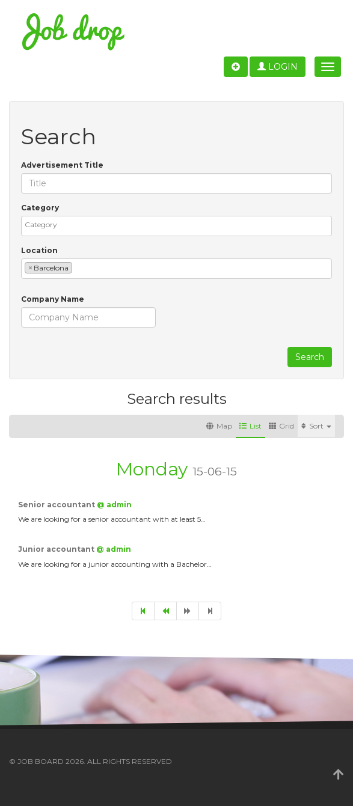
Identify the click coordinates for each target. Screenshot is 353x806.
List (250, 425)
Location (39, 250)
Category (40, 207)
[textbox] (179, 224)
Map (219, 425)
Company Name (52, 299)
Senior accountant (57, 504)
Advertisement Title (62, 164)
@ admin (114, 504)
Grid (281, 425)
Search (309, 357)
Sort (316, 425)
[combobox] (176, 226)
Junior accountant (57, 549)
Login (277, 66)
